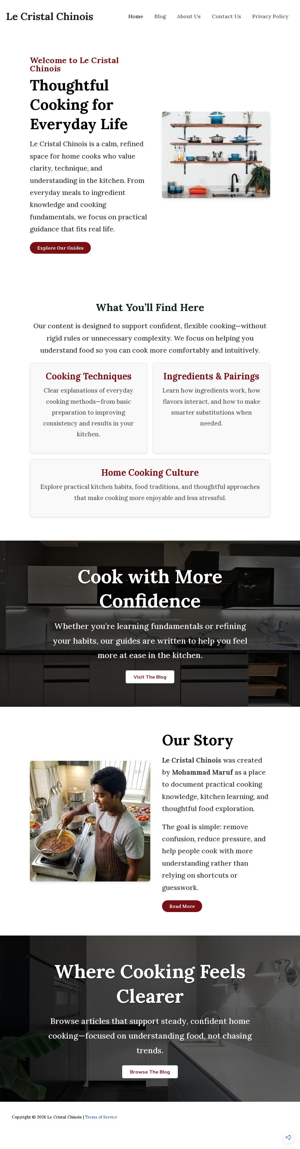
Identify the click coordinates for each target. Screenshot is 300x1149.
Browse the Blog (150, 1072)
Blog (166, 16)
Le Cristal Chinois (49, 16)
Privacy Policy (271, 16)
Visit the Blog (150, 677)
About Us (193, 16)
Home (143, 16)
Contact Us (229, 16)
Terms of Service (101, 1117)
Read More (182, 906)
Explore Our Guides (60, 248)
